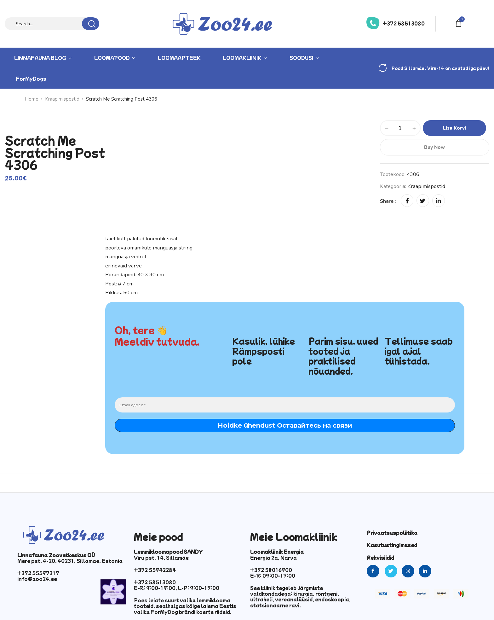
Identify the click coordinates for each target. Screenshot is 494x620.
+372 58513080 (404, 23)
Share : (388, 201)
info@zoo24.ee (37, 579)
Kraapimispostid (62, 99)
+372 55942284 (155, 570)
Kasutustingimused (392, 545)
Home (31, 99)
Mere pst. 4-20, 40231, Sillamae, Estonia (70, 561)
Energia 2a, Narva (273, 557)
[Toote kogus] (400, 128)
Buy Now (434, 147)
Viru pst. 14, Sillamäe (161, 557)
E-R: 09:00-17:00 (272, 575)
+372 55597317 (38, 573)
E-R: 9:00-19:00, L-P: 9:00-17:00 (176, 588)
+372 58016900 (271, 570)
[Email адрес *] (285, 404)
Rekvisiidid (380, 557)
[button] (460, 22)
